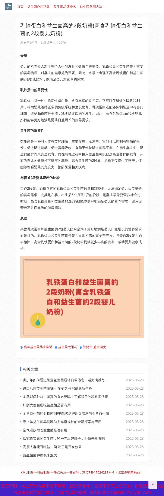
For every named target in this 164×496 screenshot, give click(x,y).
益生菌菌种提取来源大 (40, 455)
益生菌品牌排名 (65, 6)
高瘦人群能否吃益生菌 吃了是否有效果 (52, 446)
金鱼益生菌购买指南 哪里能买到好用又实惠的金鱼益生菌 (66, 413)
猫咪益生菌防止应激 (36, 347)
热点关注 (60, 472)
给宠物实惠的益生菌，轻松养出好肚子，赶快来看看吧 (64, 438)
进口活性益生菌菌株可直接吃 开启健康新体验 (57, 388)
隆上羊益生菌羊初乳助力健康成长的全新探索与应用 (62, 421)
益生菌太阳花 (66, 347)
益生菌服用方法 (91, 6)
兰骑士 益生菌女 (92, 347)
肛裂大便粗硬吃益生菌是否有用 (47, 405)
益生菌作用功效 (38, 6)
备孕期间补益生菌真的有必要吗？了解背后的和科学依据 (65, 396)
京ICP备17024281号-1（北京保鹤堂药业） (112, 472)
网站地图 (43, 472)
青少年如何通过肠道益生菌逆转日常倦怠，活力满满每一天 (66, 380)
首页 (20, 6)
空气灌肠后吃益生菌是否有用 (45, 430)
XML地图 (27, 472)
